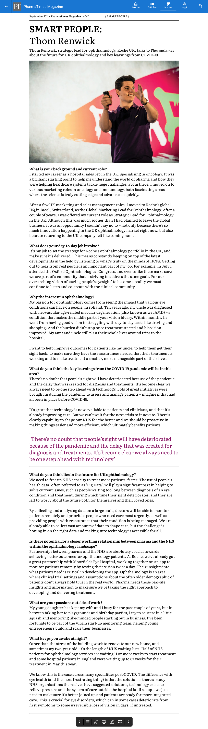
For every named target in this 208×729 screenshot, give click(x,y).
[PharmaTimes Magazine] (69, 6)
